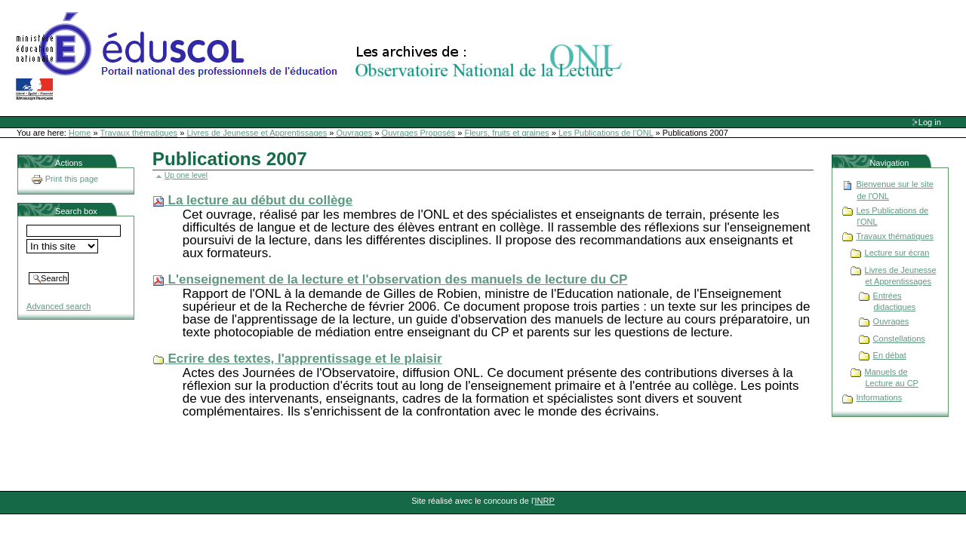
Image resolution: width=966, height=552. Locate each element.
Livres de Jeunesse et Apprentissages (256, 132)
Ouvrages (355, 132)
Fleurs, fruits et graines (506, 132)
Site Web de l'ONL (322, 56)
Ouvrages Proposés (419, 132)
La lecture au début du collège (260, 200)
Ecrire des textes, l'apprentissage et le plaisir (305, 358)
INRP (545, 500)
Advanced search (58, 306)
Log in (929, 122)
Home (80, 132)
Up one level (186, 175)
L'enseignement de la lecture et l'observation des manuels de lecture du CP (398, 279)
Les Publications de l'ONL (606, 132)
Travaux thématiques (139, 132)
